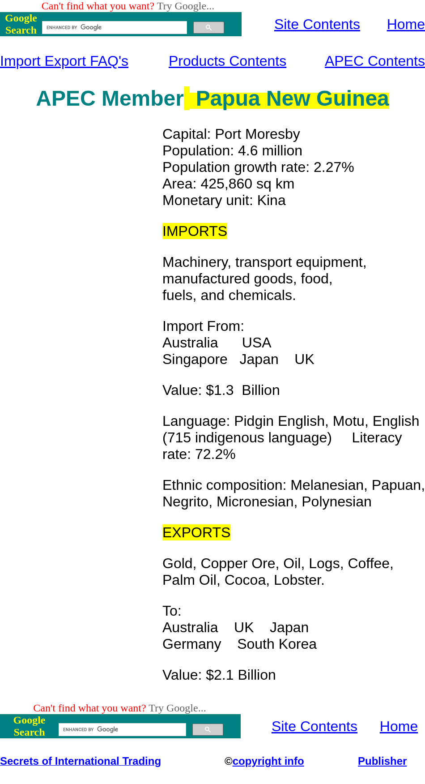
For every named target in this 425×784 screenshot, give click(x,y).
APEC (65, 98)
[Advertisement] (81, 260)
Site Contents (317, 24)
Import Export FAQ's (64, 61)
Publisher (382, 761)
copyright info (268, 761)
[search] (114, 28)
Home (406, 24)
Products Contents (227, 61)
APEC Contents (375, 61)
